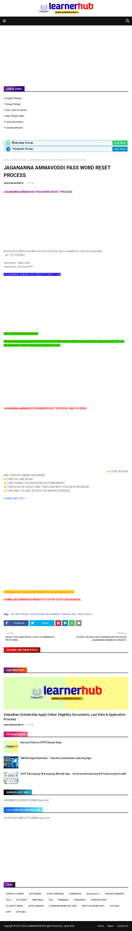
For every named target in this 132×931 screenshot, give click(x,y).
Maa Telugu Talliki (15, 116)
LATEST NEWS (19, 160)
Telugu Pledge (13, 104)
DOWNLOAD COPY (14, 498)
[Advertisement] (66, 53)
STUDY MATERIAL (55, 894)
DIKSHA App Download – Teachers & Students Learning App (56, 758)
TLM (50, 900)
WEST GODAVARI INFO (93, 906)
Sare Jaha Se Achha (16, 110)
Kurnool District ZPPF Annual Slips (41, 742)
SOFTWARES (35, 894)
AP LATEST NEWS (19, 614)
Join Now (120, 143)
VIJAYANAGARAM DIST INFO (63, 906)
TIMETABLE (37, 900)
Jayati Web (68, 926)
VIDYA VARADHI (36, 906)
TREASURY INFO (99, 900)
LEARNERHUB (34, 926)
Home (7, 160)
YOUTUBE (114, 906)
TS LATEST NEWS (14, 906)
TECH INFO (21, 900)
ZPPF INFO (21, 912)
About (110, 926)
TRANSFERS (80, 900)
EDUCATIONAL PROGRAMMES (45, 614)
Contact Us (122, 926)
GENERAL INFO (68, 614)
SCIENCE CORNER (15, 894)
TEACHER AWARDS (114, 894)
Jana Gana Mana (14, 121)
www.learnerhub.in (13, 183)
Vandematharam (14, 127)
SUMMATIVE (75, 894)
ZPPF (8, 912)
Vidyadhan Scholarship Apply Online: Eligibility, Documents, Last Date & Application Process (65, 717)
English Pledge (13, 98)
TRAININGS (63, 900)
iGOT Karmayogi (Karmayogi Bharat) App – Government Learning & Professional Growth (73, 773)
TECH (8, 900)
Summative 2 (93, 894)
